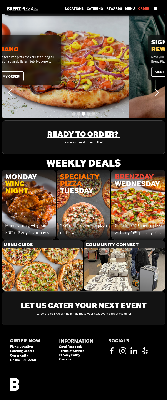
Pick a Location (21, 346)
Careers (65, 359)
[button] (155, 9)
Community (19, 355)
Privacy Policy (69, 355)
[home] (22, 8)
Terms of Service (71, 351)
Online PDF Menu (23, 360)
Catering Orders (22, 351)
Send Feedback (70, 347)
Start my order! (42, 76)
